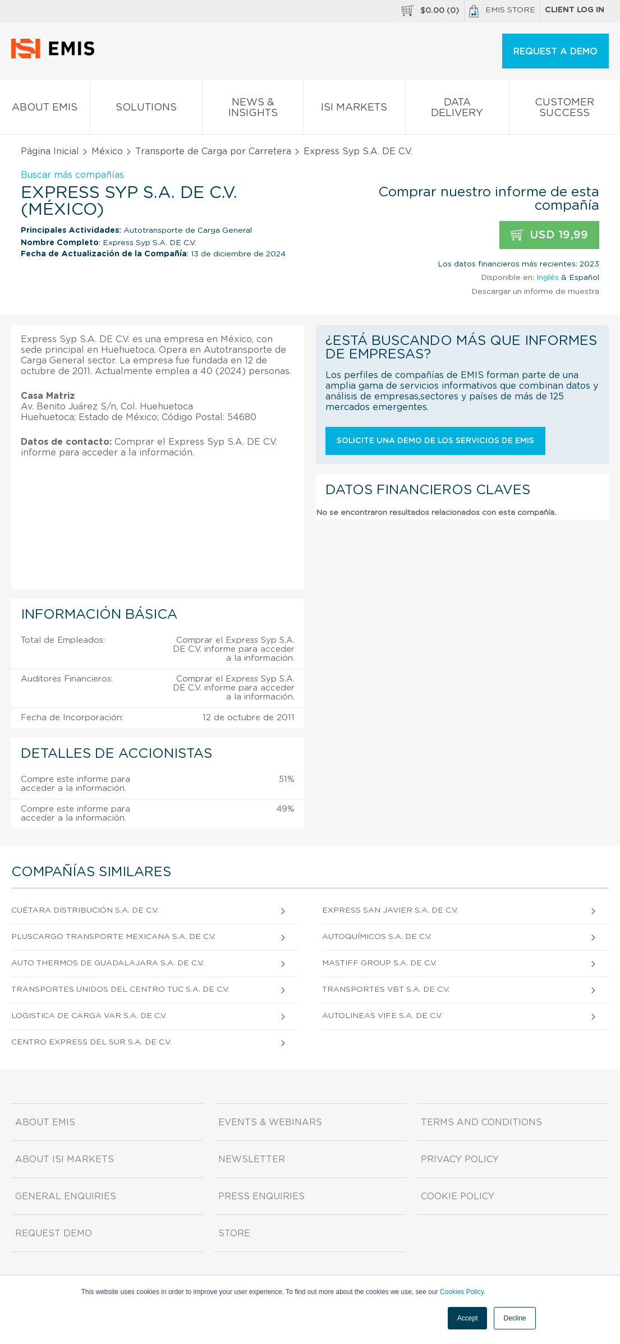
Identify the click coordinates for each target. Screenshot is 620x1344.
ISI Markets (354, 110)
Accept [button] (467, 1318)
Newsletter (251, 1159)
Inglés (547, 278)
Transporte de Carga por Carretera (213, 151)
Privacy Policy (460, 1159)
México (107, 151)
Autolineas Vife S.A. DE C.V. (382, 1016)
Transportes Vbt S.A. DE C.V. (385, 989)
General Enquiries (65, 1196)
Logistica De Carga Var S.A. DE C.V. (89, 1016)
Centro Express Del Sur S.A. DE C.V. (91, 1042)
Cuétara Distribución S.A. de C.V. (84, 910)
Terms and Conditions (481, 1122)
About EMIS (45, 110)
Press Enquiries (261, 1196)
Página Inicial (50, 151)
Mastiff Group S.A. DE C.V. (379, 963)
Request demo (53, 1233)
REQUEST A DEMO (555, 51)
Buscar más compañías (72, 175)
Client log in (574, 10)
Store (234, 1233)
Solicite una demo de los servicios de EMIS (435, 441)
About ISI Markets (64, 1159)
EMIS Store (502, 11)
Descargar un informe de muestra (535, 292)
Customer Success (564, 110)
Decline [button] (514, 1318)
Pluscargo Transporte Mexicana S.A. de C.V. (113, 937)
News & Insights (252, 110)
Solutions (146, 110)
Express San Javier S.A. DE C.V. (390, 910)
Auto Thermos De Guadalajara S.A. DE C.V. (107, 963)
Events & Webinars (270, 1122)
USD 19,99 (549, 235)
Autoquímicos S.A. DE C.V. (376, 937)
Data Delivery (457, 110)
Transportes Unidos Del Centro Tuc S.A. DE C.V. (120, 989)
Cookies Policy (462, 1292)
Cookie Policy (457, 1196)
